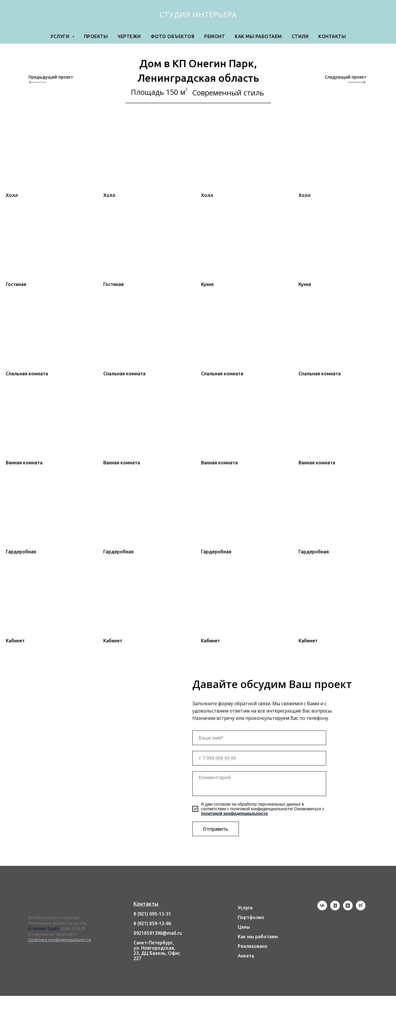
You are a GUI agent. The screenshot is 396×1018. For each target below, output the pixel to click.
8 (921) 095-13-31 (152, 913)
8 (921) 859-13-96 (152, 923)
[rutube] (360, 908)
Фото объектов (173, 36)
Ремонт (214, 36)
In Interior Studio (43, 928)
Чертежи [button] (129, 36)
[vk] (322, 908)
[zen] (348, 908)
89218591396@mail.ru (158, 933)
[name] (259, 738)
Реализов (248, 946)
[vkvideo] (335, 908)
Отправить (215, 829)
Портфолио (251, 917)
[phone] (259, 758)
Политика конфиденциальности (59, 939)
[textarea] (259, 783)
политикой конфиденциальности (234, 813)
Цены (244, 927)
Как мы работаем (258, 36)
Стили (300, 36)
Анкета (246, 955)
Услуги (245, 907)
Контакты (332, 36)
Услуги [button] (60, 36)
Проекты (96, 36)
